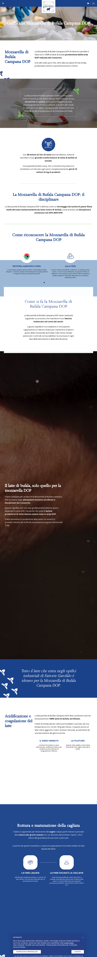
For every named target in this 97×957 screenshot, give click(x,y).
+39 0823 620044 (81, 913)
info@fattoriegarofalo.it (80, 918)
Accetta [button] (78, 951)
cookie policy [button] (69, 943)
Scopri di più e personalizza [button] (27, 951)
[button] (83, 937)
